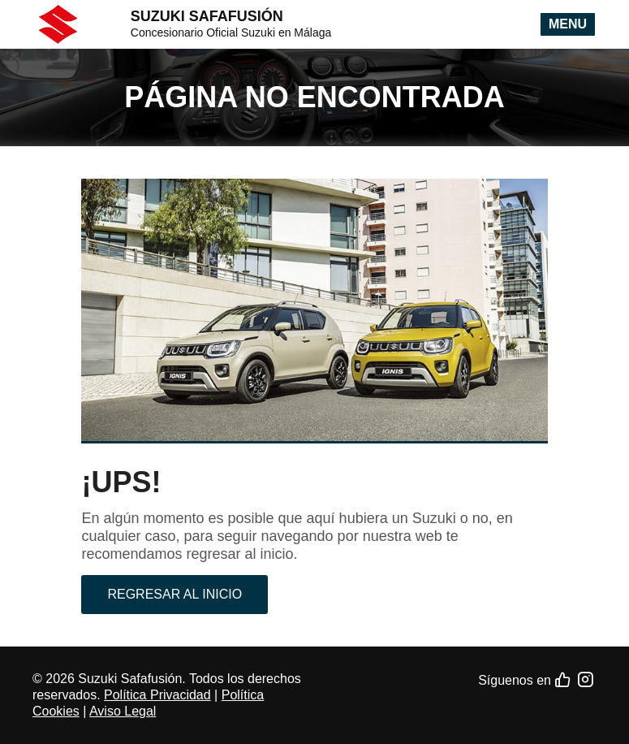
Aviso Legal (122, 711)
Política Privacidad (157, 695)
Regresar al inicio (174, 594)
